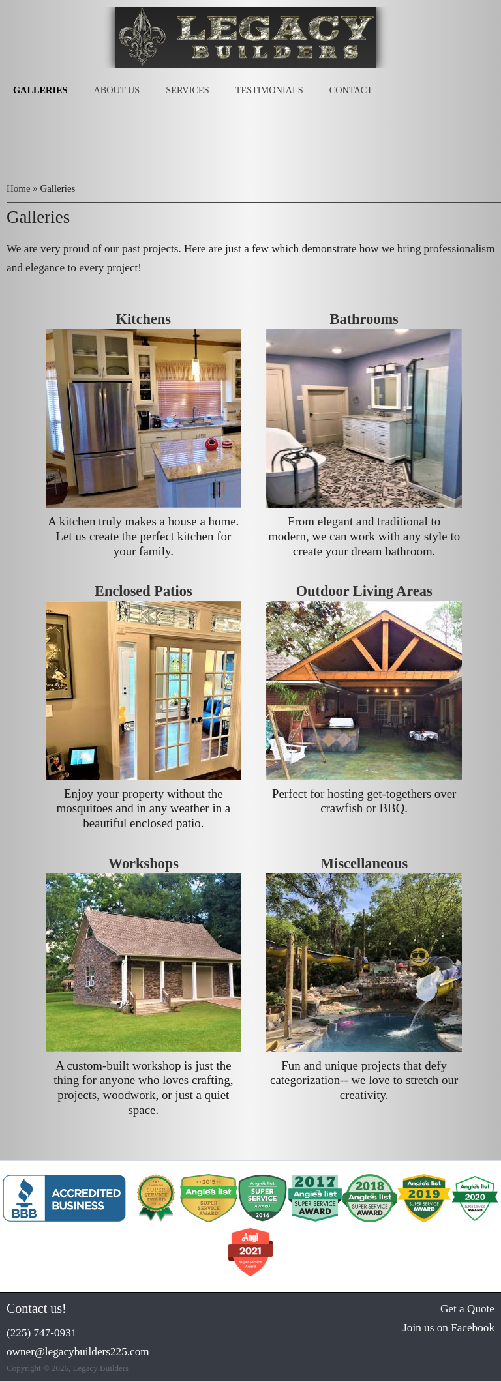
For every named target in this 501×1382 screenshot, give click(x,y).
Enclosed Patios (143, 591)
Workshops (143, 863)
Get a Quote (467, 1308)
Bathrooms (364, 319)
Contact (350, 90)
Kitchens (143, 319)
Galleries (40, 90)
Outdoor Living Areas (364, 591)
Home (19, 188)
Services (187, 90)
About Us (116, 90)
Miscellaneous (364, 863)
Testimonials (269, 90)
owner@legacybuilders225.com (78, 1351)
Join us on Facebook (448, 1327)
